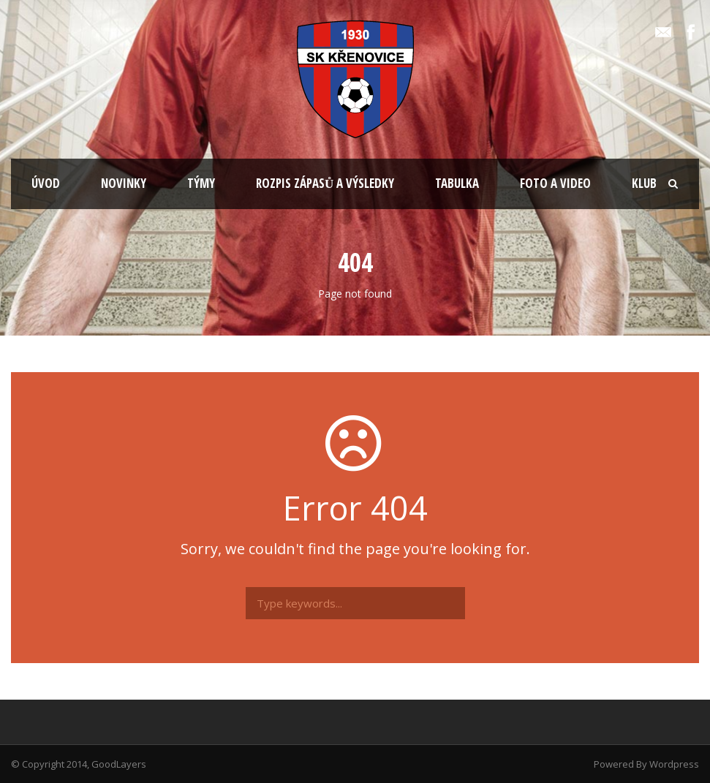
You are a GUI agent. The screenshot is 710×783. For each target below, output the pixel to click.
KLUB (644, 183)
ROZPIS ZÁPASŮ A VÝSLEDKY (325, 183)
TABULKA (457, 183)
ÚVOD (45, 183)
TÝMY (201, 183)
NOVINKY (123, 183)
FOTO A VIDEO (555, 183)
